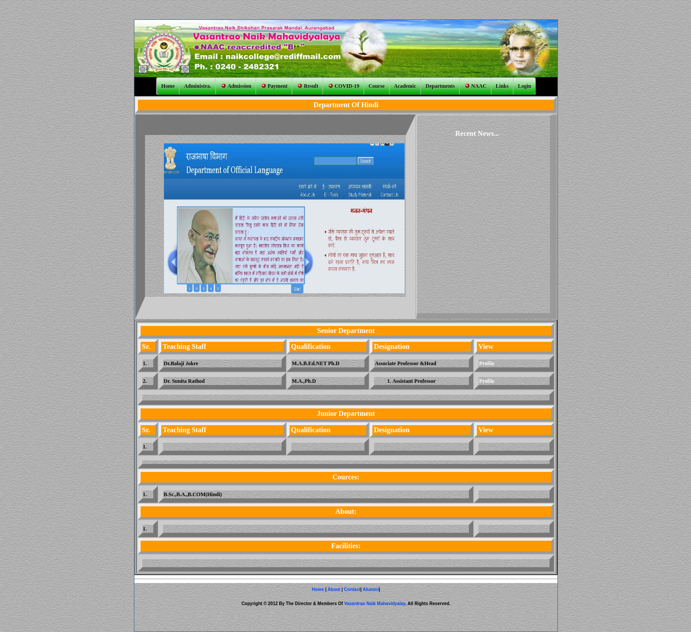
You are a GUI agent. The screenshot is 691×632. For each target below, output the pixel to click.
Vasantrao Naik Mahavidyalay (374, 603)
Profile (486, 363)
